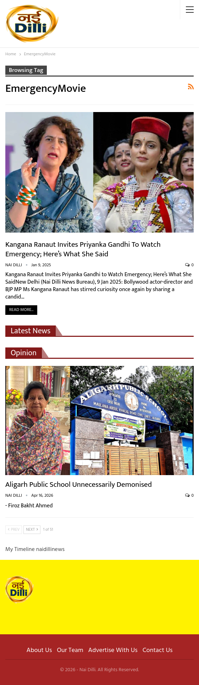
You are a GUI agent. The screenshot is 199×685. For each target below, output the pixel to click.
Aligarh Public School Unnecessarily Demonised (78, 484)
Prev (14, 530)
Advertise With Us (113, 650)
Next (32, 530)
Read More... (21, 309)
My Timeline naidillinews (35, 549)
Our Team (70, 650)
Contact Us (158, 650)
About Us (39, 650)
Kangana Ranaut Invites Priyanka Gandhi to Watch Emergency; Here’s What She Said (83, 249)
